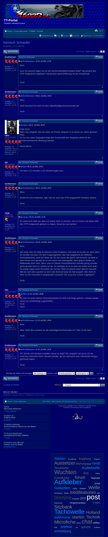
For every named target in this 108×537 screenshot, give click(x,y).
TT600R (32, 31)
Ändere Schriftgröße (101, 30)
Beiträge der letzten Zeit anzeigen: (26, 373)
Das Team (46, 401)
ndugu (25, 217)
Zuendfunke (61, 477)
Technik (40, 31)
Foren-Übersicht (20, 31)
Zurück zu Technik (12, 385)
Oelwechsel (58, 503)
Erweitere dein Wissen (26, 444)
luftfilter (96, 523)
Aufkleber (68, 482)
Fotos (96, 502)
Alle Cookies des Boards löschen (64, 401)
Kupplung (85, 458)
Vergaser (97, 459)
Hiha (24, 294)
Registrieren (87, 36)
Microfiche (65, 522)
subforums (62, 517)
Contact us (26, 418)
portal (97, 483)
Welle (94, 487)
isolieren (97, 527)
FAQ (58, 36)
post (93, 497)
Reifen (97, 473)
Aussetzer (64, 463)
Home (26, 409)
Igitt (24, 167)
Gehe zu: (58, 385)
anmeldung (62, 531)
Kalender (75, 36)
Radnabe (95, 478)
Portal (9, 31)
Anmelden (99, 36)
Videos (78, 523)
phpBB (69, 406)
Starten (59, 459)
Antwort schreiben (11, 52)
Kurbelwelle (91, 468)
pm (83, 498)
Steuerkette (61, 468)
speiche (86, 527)
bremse (66, 527)
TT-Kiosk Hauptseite (26, 435)
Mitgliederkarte (47, 36)
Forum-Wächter (19, 46)
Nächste (100, 373)
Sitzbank (63, 506)
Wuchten (65, 472)
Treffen (74, 488)
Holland (93, 512)
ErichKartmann (28, 61)
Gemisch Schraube (16, 42)
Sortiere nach (61, 373)
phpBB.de (87, 407)
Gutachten (62, 488)
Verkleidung (58, 493)
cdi (77, 527)
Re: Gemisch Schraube (28, 92)
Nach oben (102, 87)
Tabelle (66, 493)
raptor (25, 125)
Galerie (66, 36)
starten (78, 517)
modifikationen (83, 492)
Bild (98, 493)
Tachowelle (69, 511)
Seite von (91, 51)
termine (63, 497)
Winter (89, 464)
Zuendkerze (72, 459)
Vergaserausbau (78, 503)
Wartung (81, 463)
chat (87, 521)
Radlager (83, 488)
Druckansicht (96, 30)
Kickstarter (76, 499)
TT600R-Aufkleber (26, 427)
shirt (55, 527)
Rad (86, 473)
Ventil (96, 463)
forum (80, 477)
